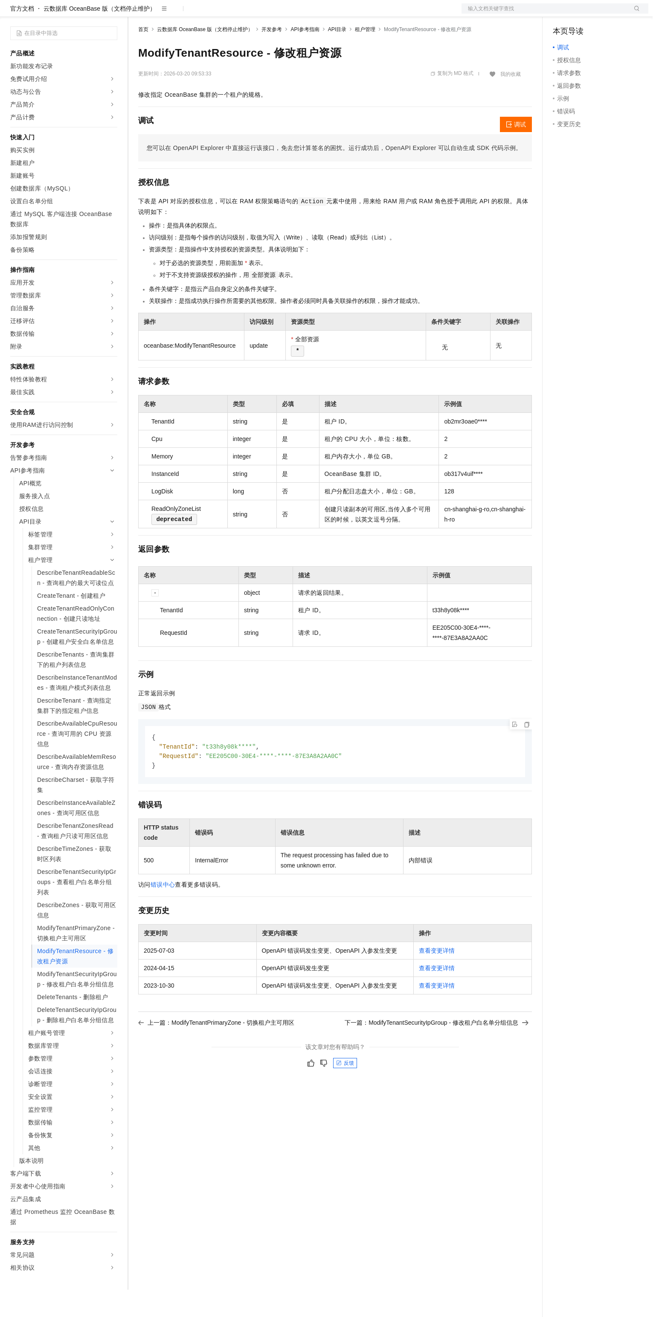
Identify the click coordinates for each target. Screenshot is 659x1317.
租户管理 (365, 57)
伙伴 (231, 13)
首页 (143, 57)
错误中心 (163, 913)
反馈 (345, 1092)
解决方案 (137, 13)
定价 (184, 13)
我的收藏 (510, 101)
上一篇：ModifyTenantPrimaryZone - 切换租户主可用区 (216, 1051)
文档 (544, 14)
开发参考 (271, 57)
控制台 (582, 14)
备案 (562, 14)
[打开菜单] (13, 13)
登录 (634, 14)
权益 (164, 13)
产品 (111, 13)
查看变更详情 (437, 979)
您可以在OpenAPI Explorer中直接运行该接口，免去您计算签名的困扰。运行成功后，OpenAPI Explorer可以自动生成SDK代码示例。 (334, 175)
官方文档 (22, 35)
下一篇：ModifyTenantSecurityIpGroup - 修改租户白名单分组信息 (436, 1051)
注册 (603, 14)
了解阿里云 (281, 13)
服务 (252, 13)
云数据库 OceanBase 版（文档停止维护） (100, 35)
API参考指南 (304, 57)
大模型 (87, 13)
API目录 (337, 57)
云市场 (208, 13)
